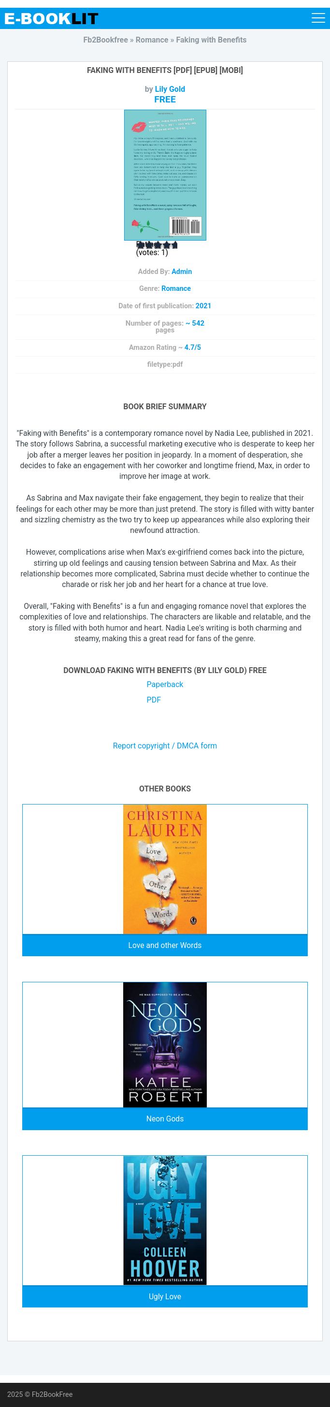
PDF (154, 699)
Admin (182, 272)
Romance (176, 289)
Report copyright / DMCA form (165, 746)
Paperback (165, 684)
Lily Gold (170, 89)
